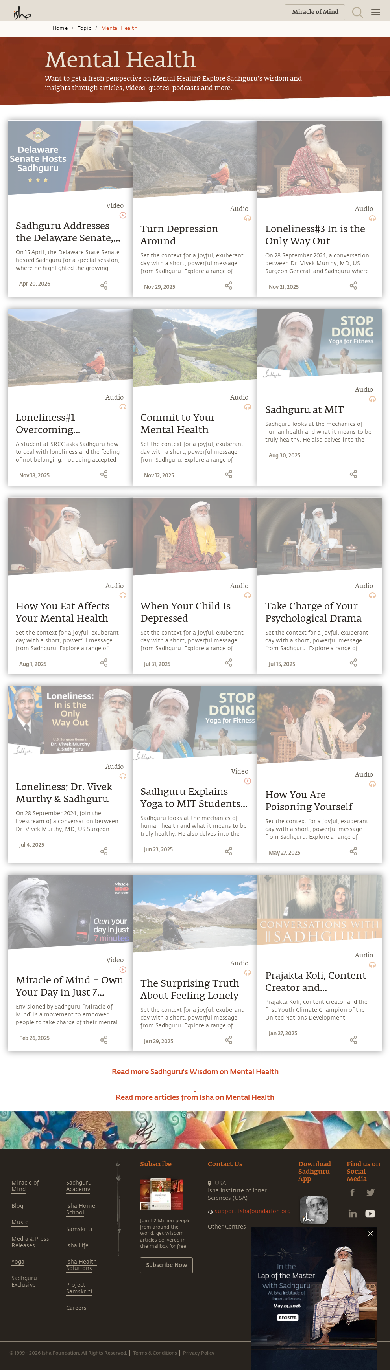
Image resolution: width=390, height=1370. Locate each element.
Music (19, 1222)
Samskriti (79, 1229)
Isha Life (77, 1246)
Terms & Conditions (155, 1353)
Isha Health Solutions (81, 1265)
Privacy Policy (198, 1353)
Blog (17, 1206)
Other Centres (227, 1227)
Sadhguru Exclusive (24, 1281)
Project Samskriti (79, 1288)
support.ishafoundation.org (252, 1211)
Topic (84, 28)
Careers (76, 1308)
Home (60, 28)
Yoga (17, 1262)
